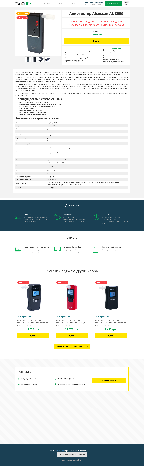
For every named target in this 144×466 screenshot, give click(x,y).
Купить (96, 41)
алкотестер (59, 450)
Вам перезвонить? (113, 3)
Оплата (59, 3)
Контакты (72, 3)
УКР (126, 4)
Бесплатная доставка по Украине (72, 454)
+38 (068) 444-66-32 (94, 2)
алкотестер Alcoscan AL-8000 (39, 72)
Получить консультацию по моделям (72, 346)
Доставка (47, 3)
